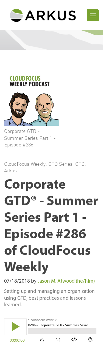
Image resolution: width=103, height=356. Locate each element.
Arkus (10, 170)
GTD (80, 164)
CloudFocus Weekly (25, 164)
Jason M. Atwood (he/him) (66, 281)
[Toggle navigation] (93, 15)
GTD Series (60, 164)
